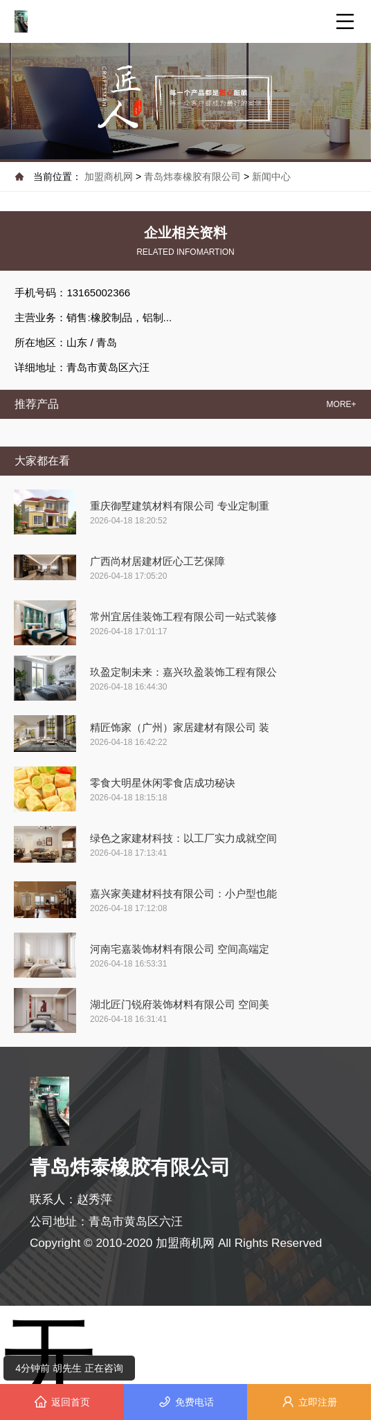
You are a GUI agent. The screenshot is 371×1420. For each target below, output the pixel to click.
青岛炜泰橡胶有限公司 (192, 176)
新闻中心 (271, 176)
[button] (180, 126)
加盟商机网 (110, 176)
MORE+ (341, 404)
